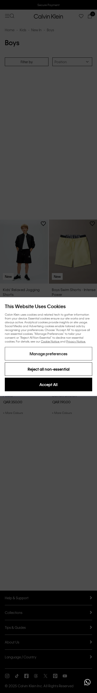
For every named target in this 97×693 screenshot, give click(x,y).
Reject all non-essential (49, 368)
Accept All (48, 384)
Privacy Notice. (76, 341)
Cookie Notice (50, 341)
